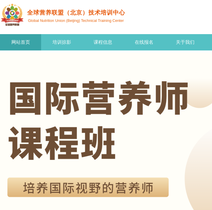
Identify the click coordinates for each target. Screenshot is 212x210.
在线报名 (144, 42)
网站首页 (20, 42)
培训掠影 (61, 42)
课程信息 (103, 42)
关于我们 (185, 42)
